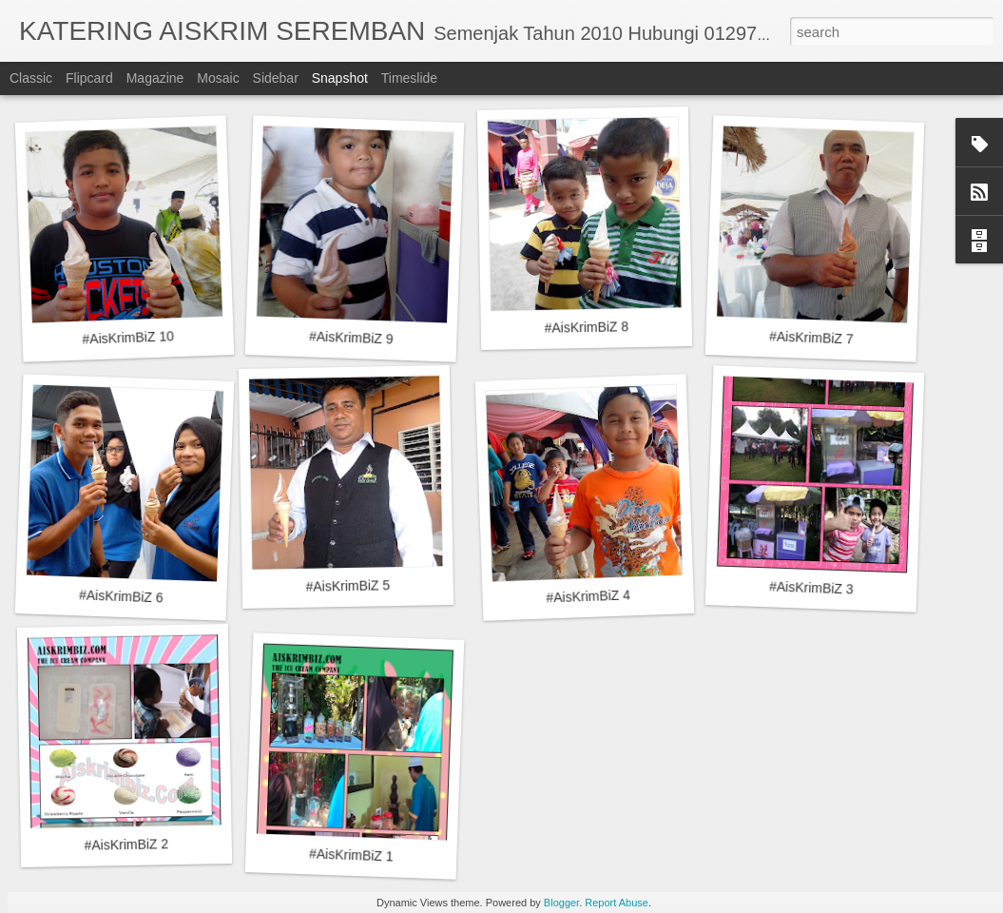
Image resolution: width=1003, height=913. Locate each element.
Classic (31, 78)
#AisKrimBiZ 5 (347, 585)
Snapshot (340, 78)
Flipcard (89, 78)
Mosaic (218, 78)
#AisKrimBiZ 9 (351, 337)
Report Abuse (616, 902)
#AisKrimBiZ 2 (126, 844)
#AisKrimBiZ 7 (811, 337)
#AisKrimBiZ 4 (588, 596)
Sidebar (276, 78)
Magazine (155, 78)
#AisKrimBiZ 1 (351, 854)
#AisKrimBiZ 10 (128, 337)
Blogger (561, 902)
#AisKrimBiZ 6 (121, 596)
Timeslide (409, 78)
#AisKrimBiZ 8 (586, 327)
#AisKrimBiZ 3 (811, 587)
